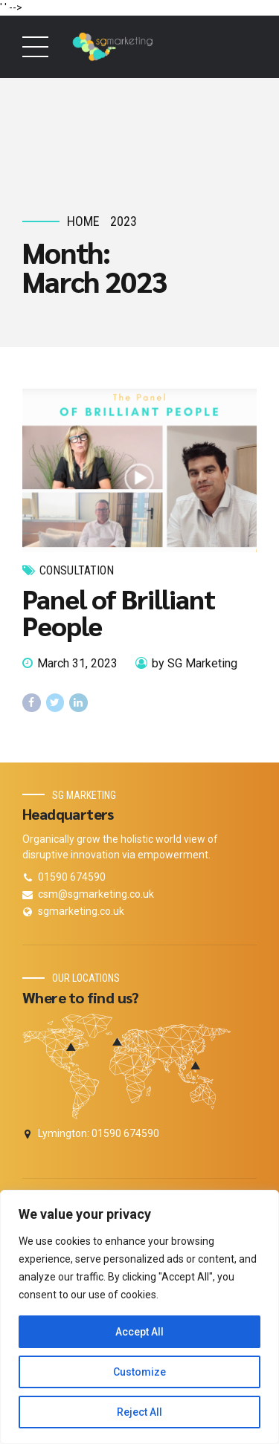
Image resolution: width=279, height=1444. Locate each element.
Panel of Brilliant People (118, 612)
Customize (139, 1372)
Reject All (139, 1412)
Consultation (76, 570)
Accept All (139, 1332)
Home (83, 221)
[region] (139, 1317)
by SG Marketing (194, 663)
